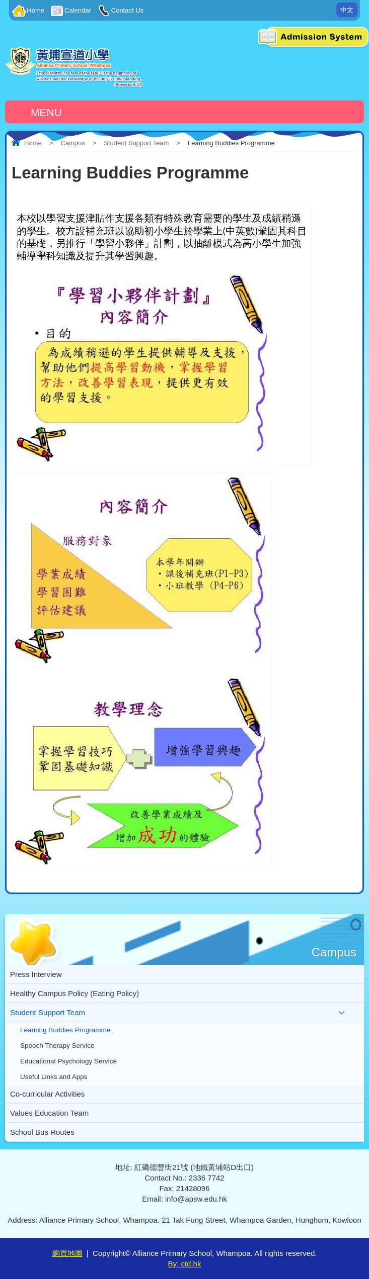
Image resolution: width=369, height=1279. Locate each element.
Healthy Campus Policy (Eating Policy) (74, 993)
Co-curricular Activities (47, 1094)
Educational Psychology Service (68, 1061)
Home (35, 10)
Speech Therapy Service (57, 1045)
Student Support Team (136, 143)
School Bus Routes (42, 1132)
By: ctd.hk (184, 1263)
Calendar (77, 10)
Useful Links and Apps (54, 1076)
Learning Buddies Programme (65, 1030)
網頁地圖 (67, 1253)
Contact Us (127, 10)
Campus (72, 143)
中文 (346, 10)
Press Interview (36, 974)
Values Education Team (49, 1113)
